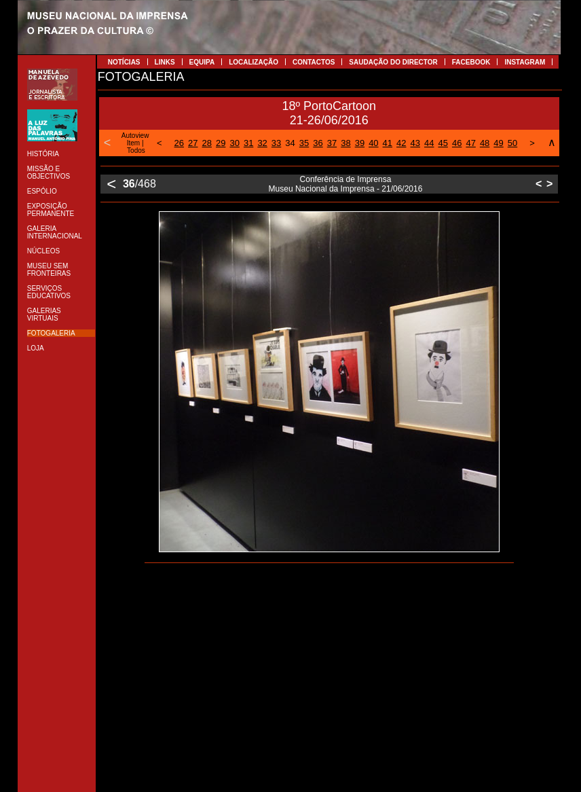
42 (401, 143)
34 (290, 143)
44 (429, 143)
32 (262, 143)
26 (179, 143)
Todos (136, 150)
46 (457, 143)
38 (345, 143)
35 (304, 143)
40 (373, 143)
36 (317, 143)
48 (484, 143)
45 (442, 143)
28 (207, 143)
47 (470, 143)
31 (248, 143)
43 (415, 143)
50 (512, 143)
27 (193, 143)
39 (359, 143)
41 (387, 143)
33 (276, 143)
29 (220, 143)
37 (332, 143)
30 (234, 143)
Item (133, 143)
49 (498, 143)
